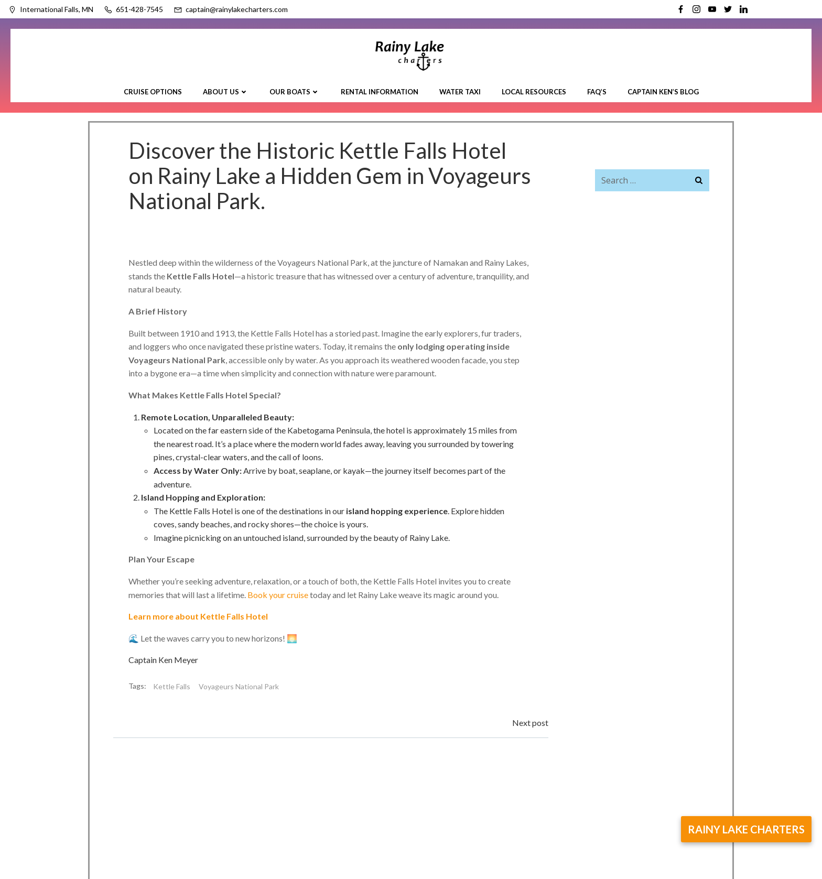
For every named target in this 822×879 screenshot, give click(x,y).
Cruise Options (153, 91)
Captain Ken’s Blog (663, 91)
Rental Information (379, 91)
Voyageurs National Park (239, 685)
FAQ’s (597, 91)
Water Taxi (460, 91)
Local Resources (534, 91)
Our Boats (294, 91)
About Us (225, 91)
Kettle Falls (172, 685)
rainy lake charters (746, 829)
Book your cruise (278, 594)
